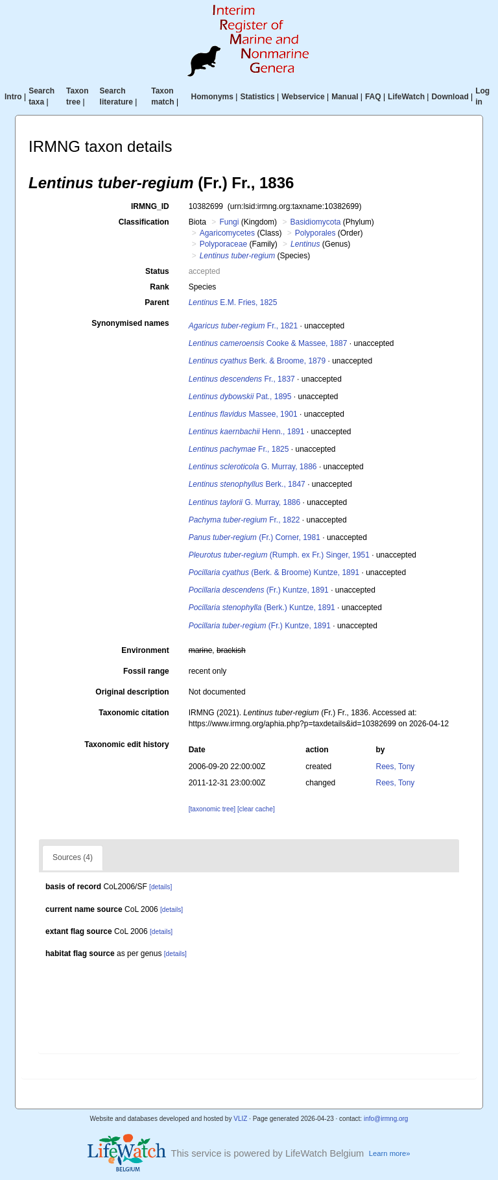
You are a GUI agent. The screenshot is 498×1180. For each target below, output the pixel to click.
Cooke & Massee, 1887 (268, 343)
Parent (157, 302)
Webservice (303, 96)
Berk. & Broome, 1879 (257, 360)
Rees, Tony (395, 766)
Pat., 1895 (240, 396)
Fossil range (146, 671)
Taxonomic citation (134, 712)
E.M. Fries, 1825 (233, 302)
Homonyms (212, 96)
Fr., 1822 (244, 519)
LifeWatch (406, 96)
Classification (144, 222)
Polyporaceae (223, 244)
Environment (145, 650)
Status (157, 271)
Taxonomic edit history (126, 744)
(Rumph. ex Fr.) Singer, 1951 (279, 554)
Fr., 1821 (243, 325)
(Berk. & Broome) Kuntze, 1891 (274, 572)
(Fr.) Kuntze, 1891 (259, 590)
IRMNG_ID (150, 206)
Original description (132, 691)
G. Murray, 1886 (253, 466)
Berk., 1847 (247, 484)
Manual (344, 96)
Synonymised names (130, 323)
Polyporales (315, 233)
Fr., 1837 (242, 379)
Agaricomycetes (227, 233)
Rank (159, 286)
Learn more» (389, 1153)
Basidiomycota (315, 222)
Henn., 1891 (247, 431)
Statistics (257, 96)
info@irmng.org (386, 1118)
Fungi (229, 222)
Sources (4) (73, 857)
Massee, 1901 (243, 414)
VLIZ (240, 1118)
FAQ (373, 96)
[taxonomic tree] (212, 809)
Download (449, 96)
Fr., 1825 (239, 449)
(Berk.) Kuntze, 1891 (262, 607)
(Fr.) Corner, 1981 (254, 537)
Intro (13, 96)
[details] (160, 887)
